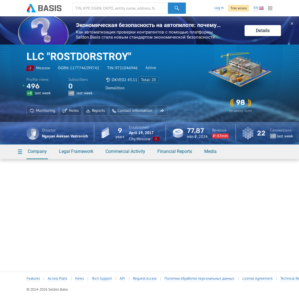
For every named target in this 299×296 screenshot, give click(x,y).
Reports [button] (95, 110)
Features (33, 278)
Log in (219, 7)
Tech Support (102, 278)
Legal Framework (76, 151)
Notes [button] (71, 110)
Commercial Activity (125, 151)
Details (263, 30)
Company (37, 151)
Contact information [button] (132, 110)
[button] (162, 111)
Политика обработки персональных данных (199, 278)
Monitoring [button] (42, 110)
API (122, 278)
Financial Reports (174, 151)
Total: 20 (148, 79)
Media (210, 151)
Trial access (238, 8)
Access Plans (57, 278)
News (79, 278)
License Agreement (257, 278)
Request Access (145, 278)
